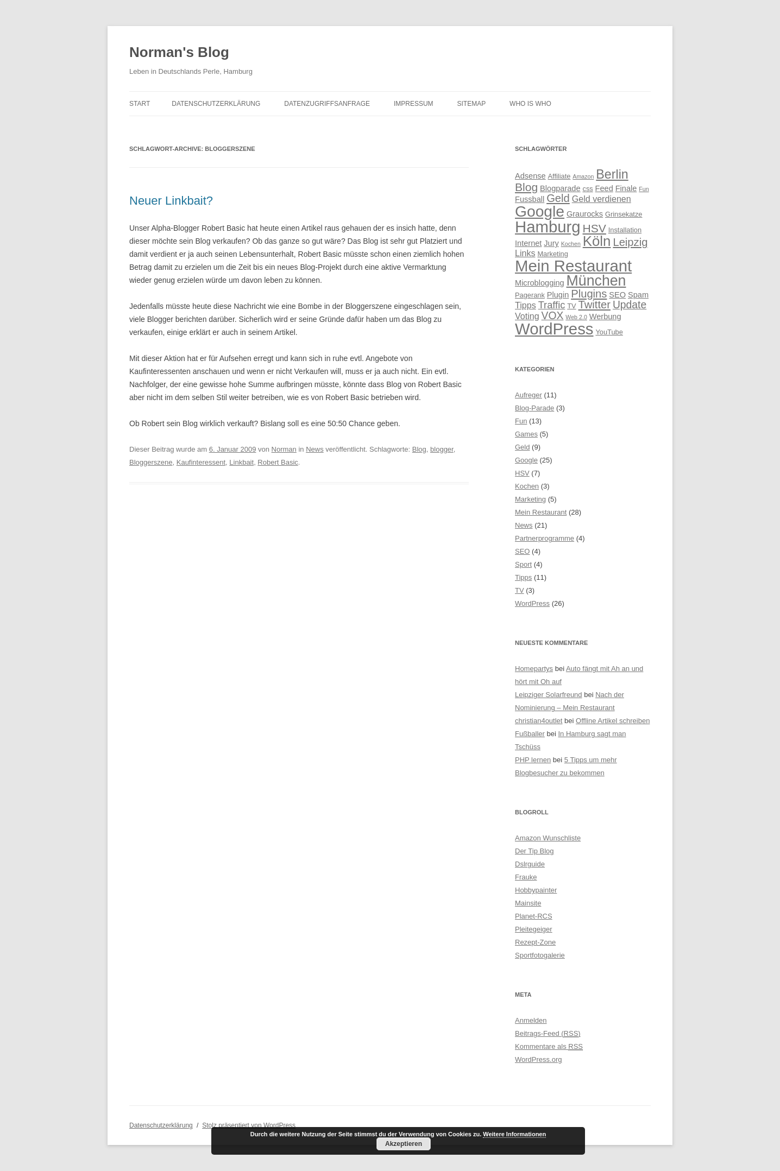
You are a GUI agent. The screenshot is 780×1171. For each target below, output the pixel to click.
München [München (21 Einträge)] (596, 281)
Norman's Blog (179, 52)
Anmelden (531, 1020)
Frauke (526, 877)
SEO (522, 551)
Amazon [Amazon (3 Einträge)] (583, 176)
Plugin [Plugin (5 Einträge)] (558, 294)
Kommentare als (549, 1046)
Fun (521, 421)
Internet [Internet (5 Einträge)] (528, 243)
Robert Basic (277, 462)
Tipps (523, 577)
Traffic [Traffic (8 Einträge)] (551, 305)
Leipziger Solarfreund (548, 695)
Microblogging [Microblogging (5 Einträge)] (539, 282)
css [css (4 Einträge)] (587, 189)
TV (519, 590)
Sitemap (471, 103)
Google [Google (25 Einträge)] (539, 211)
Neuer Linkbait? (171, 200)
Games (526, 434)
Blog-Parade (534, 408)
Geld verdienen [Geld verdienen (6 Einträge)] (601, 199)
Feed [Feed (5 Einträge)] (604, 188)
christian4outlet (538, 721)
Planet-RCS (533, 916)
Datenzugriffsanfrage (327, 103)
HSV (522, 473)
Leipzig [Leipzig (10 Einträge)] (630, 242)
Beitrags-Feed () (548, 1033)
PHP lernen (533, 760)
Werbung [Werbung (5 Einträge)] (605, 316)
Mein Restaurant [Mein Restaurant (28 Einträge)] (573, 266)
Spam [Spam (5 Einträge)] (638, 294)
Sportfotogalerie (540, 955)
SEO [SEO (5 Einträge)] (617, 294)
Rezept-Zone (535, 942)
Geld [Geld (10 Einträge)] (558, 198)
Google (526, 460)
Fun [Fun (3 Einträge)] (644, 189)
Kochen (527, 486)
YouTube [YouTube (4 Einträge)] (608, 332)
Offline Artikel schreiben (613, 721)
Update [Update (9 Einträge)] (629, 305)
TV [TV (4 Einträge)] (571, 306)
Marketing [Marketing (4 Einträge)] (552, 254)
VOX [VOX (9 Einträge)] (553, 315)
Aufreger (528, 395)
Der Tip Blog (534, 851)
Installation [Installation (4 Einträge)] (624, 230)
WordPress (532, 603)
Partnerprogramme (544, 538)
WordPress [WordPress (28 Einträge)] (554, 329)
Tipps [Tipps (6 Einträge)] (525, 305)
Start (139, 103)
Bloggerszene (151, 462)
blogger (442, 449)
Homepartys (534, 668)
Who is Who (530, 103)
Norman (284, 449)
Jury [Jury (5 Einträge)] (551, 243)
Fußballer (530, 734)
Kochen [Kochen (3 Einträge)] (571, 243)
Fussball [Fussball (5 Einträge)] (529, 199)
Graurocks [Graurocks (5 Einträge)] (585, 214)
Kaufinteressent (201, 462)
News (315, 449)
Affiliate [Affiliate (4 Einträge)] (559, 176)
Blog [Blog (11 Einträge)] (526, 187)
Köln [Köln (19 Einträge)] (597, 241)
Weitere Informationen (514, 1134)
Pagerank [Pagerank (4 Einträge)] (530, 295)
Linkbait (241, 462)
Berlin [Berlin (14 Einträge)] (612, 174)
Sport (523, 564)
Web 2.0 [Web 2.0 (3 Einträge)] (576, 317)
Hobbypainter (536, 890)
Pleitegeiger (533, 929)
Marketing (530, 499)
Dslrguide (530, 864)
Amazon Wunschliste (548, 838)
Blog (419, 449)
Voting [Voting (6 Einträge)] (527, 316)
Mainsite (528, 903)
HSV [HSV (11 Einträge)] (594, 228)
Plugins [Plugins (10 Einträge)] (589, 294)
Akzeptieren (403, 1144)
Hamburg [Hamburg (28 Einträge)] (548, 227)
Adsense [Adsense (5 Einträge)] (530, 176)
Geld (522, 447)
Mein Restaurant (541, 512)
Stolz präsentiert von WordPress (248, 1125)
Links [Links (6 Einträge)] (525, 253)
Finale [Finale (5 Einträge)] (626, 188)
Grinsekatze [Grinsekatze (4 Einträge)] (623, 214)
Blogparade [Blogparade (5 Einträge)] (560, 188)
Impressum (413, 103)
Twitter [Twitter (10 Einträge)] (594, 305)
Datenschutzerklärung (216, 103)
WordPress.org (538, 1059)
